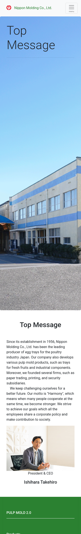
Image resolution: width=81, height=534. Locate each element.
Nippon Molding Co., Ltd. (27, 8)
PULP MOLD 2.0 (18, 513)
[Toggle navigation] (71, 8)
